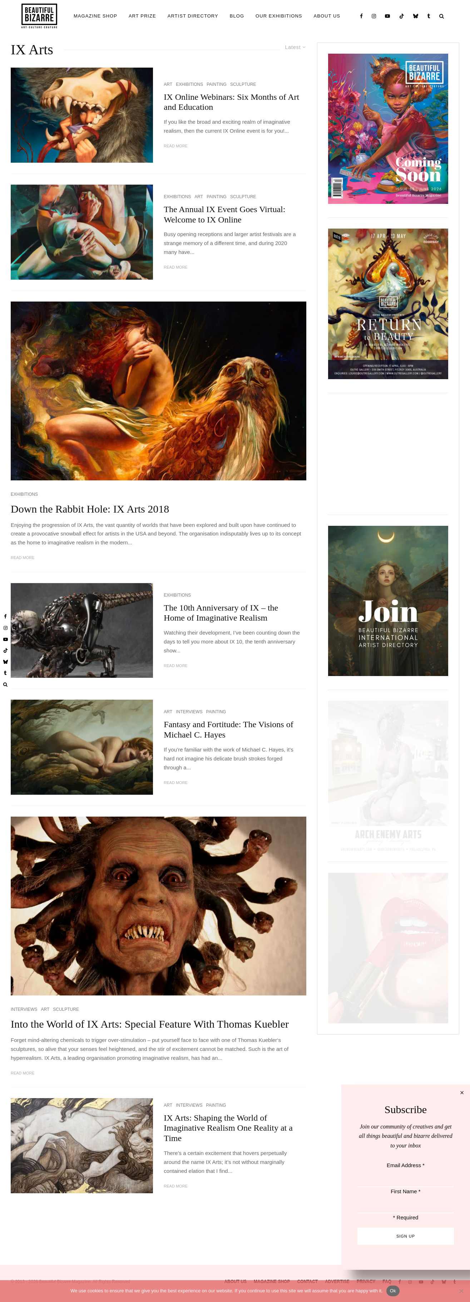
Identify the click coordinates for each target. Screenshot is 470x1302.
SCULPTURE (243, 84)
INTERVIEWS (189, 711)
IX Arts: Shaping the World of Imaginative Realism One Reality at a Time (228, 1128)
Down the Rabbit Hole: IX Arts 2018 (90, 509)
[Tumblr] (429, 16)
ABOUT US (327, 16)
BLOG (237, 16)
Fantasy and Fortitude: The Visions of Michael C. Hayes (228, 729)
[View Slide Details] (388, 454)
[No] (461, 1290)
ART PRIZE (142, 16)
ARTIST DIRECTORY (193, 16)
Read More (176, 146)
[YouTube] (388, 16)
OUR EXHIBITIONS (279, 16)
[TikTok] (402, 16)
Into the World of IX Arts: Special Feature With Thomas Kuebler (150, 1024)
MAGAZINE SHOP (95, 16)
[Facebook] (361, 16)
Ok (393, 1290)
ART (168, 84)
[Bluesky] (416, 16)
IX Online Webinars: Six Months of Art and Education (231, 102)
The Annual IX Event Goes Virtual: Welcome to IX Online (224, 214)
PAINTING (217, 84)
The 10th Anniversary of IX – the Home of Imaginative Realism (221, 613)
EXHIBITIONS (189, 84)
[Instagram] (374, 16)
